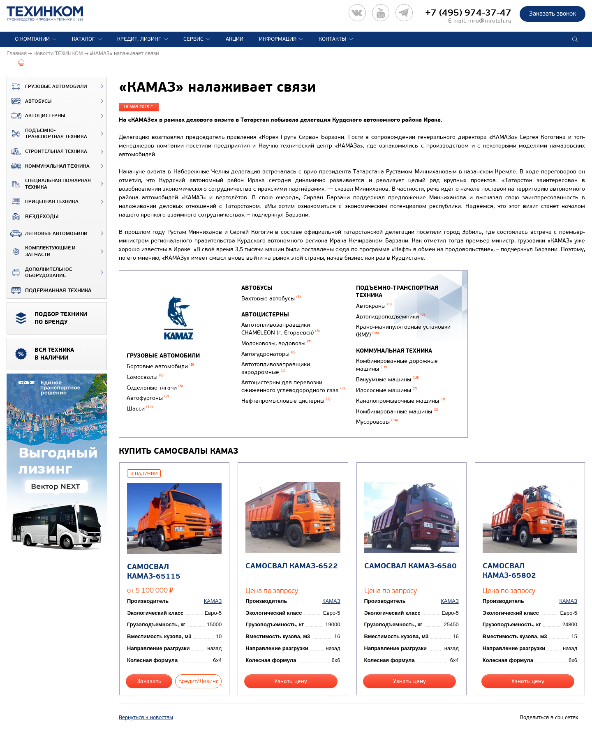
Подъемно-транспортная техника (47, 133)
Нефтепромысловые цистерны (286, 400)
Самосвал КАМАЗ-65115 (153, 571)
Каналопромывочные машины (400, 400)
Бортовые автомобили (160, 366)
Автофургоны (148, 398)
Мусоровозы (377, 421)
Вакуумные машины (387, 379)
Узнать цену (290, 681)
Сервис (193, 39)
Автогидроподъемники (390, 316)
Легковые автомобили (47, 233)
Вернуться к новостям (146, 717)
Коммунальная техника (48, 166)
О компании (32, 39)
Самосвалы (145, 377)
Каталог (83, 39)
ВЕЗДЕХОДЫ (32, 216)
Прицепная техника (43, 201)
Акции (234, 39)
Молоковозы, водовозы (276, 343)
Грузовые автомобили (47, 86)
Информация (277, 39)
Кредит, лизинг (139, 39)
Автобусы (29, 101)
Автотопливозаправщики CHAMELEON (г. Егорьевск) (280, 328)
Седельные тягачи (155, 387)
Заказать (149, 681)
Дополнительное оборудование (39, 272)
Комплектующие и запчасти (41, 251)
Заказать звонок (552, 13)
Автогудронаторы (268, 354)
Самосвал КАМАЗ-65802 (509, 570)
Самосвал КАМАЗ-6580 (410, 566)
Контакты (332, 39)
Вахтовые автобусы (271, 298)
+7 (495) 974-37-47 (468, 12)
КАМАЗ (213, 601)
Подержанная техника (49, 290)
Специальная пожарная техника (49, 184)
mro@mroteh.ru (489, 20)
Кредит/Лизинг (198, 681)
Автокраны (374, 305)
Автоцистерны (36, 116)
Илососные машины (386, 390)
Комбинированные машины (397, 411)
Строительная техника (47, 151)
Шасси (140, 408)
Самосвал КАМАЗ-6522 (291, 566)
